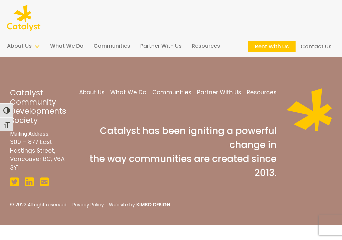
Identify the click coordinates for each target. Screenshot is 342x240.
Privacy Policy (88, 204)
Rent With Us (272, 46)
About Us (19, 46)
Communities (112, 46)
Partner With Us (161, 46)
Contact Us (316, 46)
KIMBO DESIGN (153, 204)
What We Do (66, 46)
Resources (206, 46)
